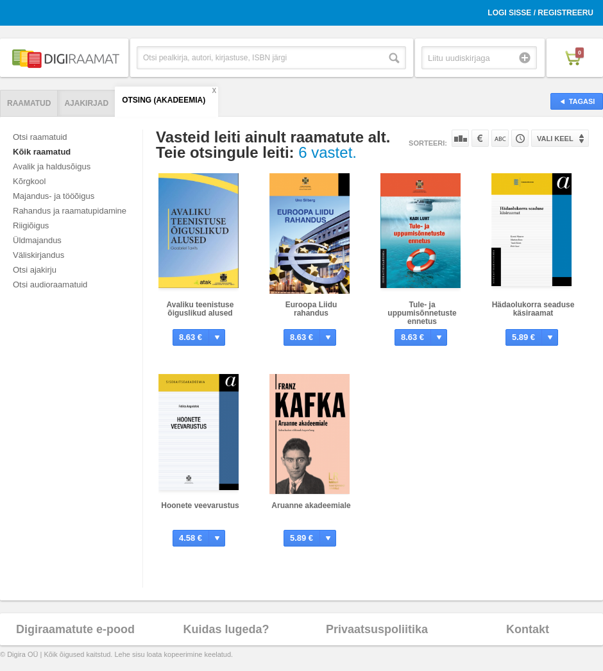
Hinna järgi (480, 138)
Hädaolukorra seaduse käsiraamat (533, 309)
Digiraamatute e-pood (75, 629)
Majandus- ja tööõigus (53, 196)
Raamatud (29, 103)
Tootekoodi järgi (520, 138)
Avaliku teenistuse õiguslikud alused (200, 309)
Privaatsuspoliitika (377, 629)
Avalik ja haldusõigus (51, 166)
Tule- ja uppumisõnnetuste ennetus (421, 313)
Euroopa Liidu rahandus (311, 309)
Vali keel (555, 138)
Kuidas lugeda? (226, 629)
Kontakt (527, 629)
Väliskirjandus (38, 255)
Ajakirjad (86, 103)
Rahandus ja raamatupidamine (69, 211)
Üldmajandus (37, 240)
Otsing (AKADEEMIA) (163, 100)
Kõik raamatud (42, 152)
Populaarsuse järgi (460, 138)
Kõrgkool (29, 181)
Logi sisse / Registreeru (540, 12)
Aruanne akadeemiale (310, 505)
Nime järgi (500, 138)
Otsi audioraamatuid (50, 284)
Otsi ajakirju (34, 270)
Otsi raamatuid (40, 137)
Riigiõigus (31, 225)
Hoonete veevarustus (200, 505)
